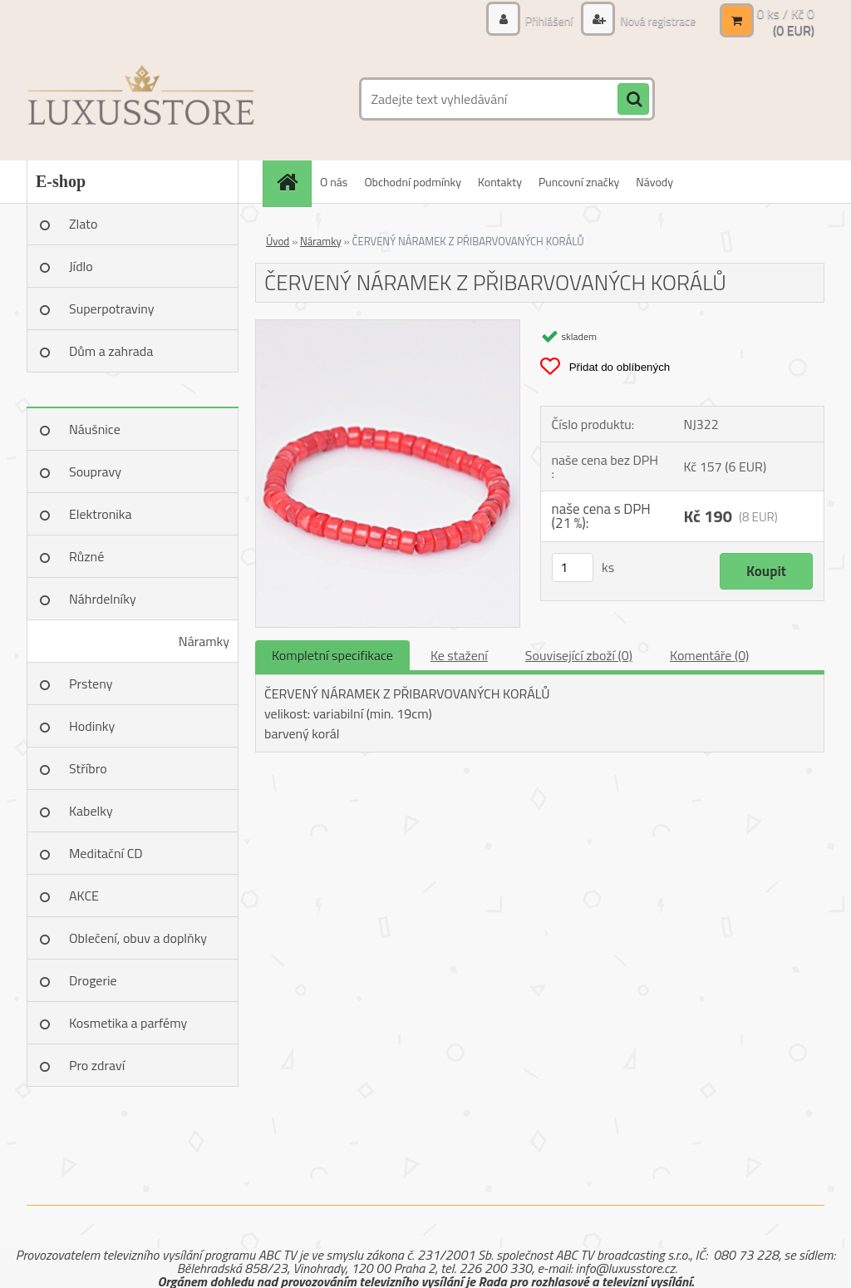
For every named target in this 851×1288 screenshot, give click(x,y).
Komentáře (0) (709, 655)
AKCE (84, 896)
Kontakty (500, 181)
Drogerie (93, 980)
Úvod (277, 241)
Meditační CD (106, 853)
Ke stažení (459, 655)
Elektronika (100, 514)
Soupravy (95, 471)
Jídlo (81, 266)
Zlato (83, 224)
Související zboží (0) (578, 655)
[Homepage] (292, 181)
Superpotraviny (112, 308)
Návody (654, 181)
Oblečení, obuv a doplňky (138, 938)
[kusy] (572, 567)
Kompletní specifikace (332, 655)
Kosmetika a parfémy (128, 1023)
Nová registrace (656, 20)
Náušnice (95, 429)
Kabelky (91, 811)
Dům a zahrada (111, 351)
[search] (633, 100)
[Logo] (141, 99)
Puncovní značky (579, 181)
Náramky (204, 641)
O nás (333, 181)
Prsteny (90, 683)
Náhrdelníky (102, 599)
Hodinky (92, 726)
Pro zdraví (97, 1065)
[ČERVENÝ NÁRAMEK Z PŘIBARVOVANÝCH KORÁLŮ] (387, 327)
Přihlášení (549, 20)
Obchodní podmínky (412, 181)
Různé (86, 556)
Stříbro (88, 768)
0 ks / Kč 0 (785, 13)
